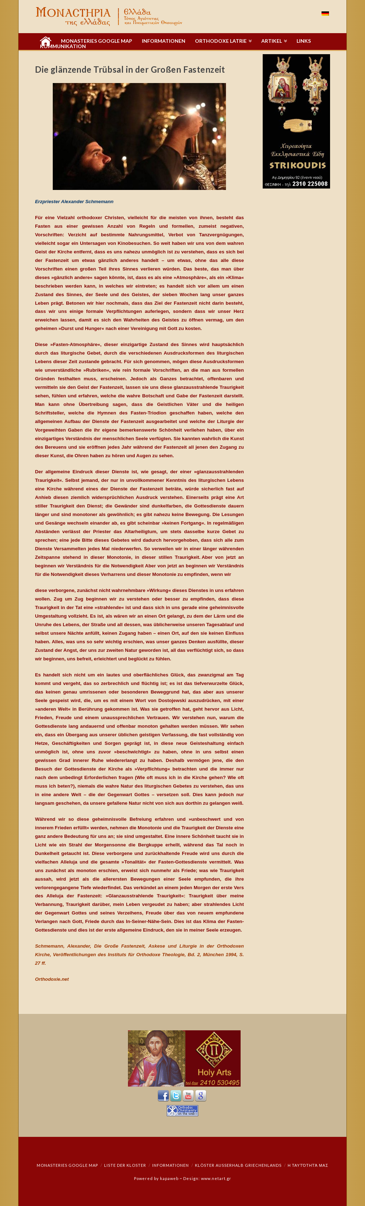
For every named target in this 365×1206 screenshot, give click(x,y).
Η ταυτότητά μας (308, 1165)
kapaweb (169, 1178)
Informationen (170, 1165)
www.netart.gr (216, 1178)
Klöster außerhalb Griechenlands (238, 1165)
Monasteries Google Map (67, 1165)
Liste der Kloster (125, 1165)
